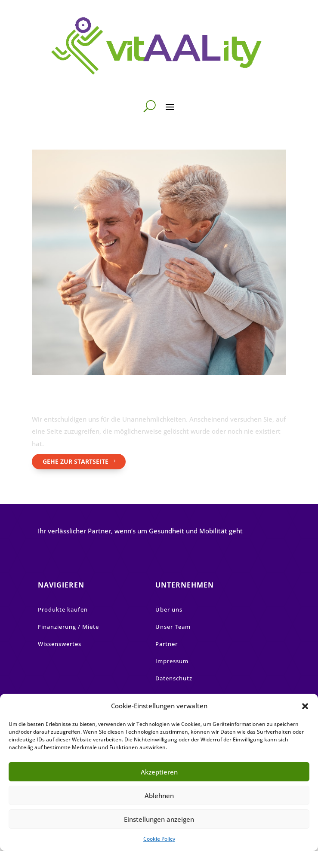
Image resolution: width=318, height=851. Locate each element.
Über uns (168, 609)
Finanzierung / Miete (68, 627)
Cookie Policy (159, 838)
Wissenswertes (59, 644)
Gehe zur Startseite (75, 461)
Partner (166, 644)
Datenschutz (173, 678)
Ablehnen (159, 795)
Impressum (171, 661)
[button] (305, 706)
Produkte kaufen (63, 609)
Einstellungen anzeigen (159, 819)
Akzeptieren (159, 772)
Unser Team (173, 627)
